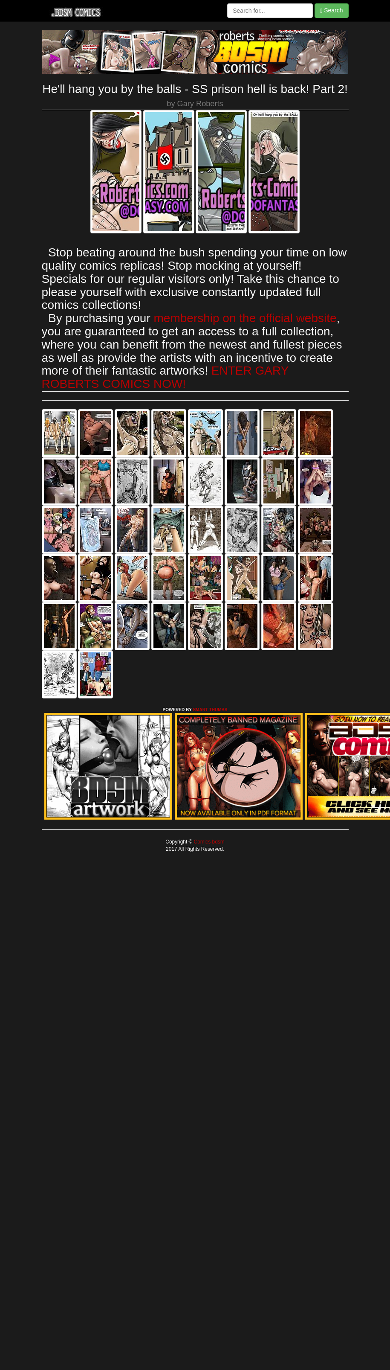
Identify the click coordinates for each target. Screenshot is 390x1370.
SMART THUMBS (210, 709)
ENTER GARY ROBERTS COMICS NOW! (165, 377)
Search (331, 10)
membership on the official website (245, 318)
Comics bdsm (208, 842)
